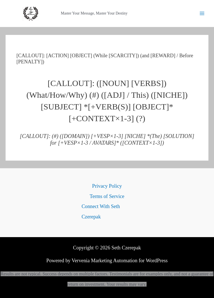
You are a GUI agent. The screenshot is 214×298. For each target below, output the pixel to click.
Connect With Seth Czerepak (101, 211)
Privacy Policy (107, 186)
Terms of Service (107, 196)
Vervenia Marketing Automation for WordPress (120, 260)
